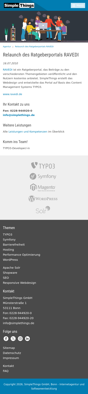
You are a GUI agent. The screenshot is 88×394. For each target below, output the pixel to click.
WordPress (10, 259)
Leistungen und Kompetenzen (28, 131)
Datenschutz (12, 353)
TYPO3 (43, 165)
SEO (6, 277)
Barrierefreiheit (14, 244)
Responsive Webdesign (19, 283)
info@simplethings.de (19, 115)
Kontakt (8, 366)
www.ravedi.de (12, 94)
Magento (43, 187)
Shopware (10, 272)
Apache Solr (43, 210)
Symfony (43, 176)
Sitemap (9, 348)
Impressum (11, 358)
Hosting (8, 249)
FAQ (6, 371)
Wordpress (42, 198)
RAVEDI (7, 69)
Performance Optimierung (21, 254)
